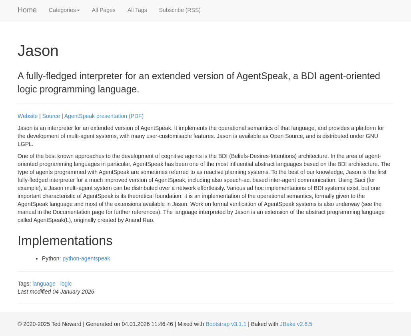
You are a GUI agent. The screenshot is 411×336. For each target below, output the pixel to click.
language (44, 283)
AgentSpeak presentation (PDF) (104, 116)
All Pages (104, 10)
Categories (64, 10)
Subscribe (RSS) (180, 10)
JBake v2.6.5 (296, 324)
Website (28, 116)
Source (51, 116)
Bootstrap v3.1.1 (226, 324)
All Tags (137, 10)
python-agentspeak (86, 258)
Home (27, 10)
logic (66, 283)
